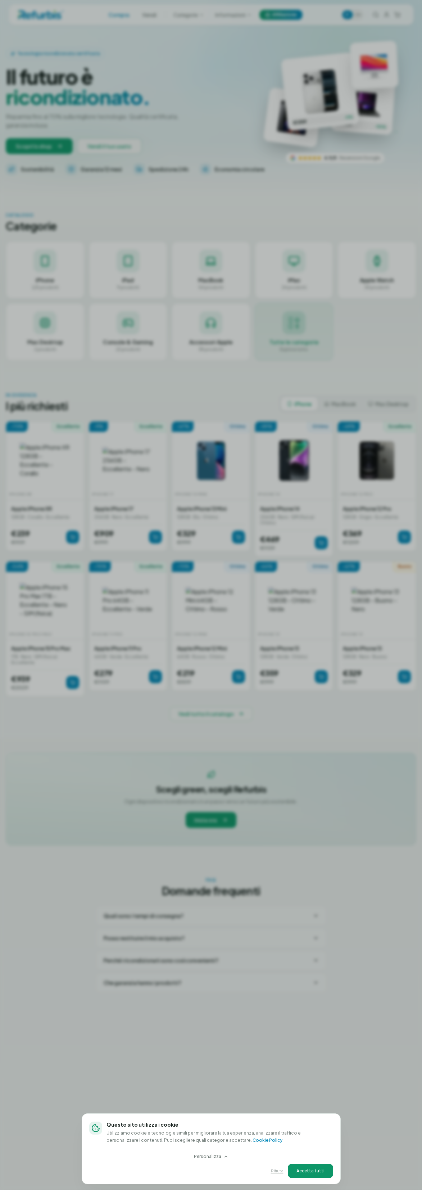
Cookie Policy (267, 1140)
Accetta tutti (310, 1170)
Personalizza (211, 1156)
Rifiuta (277, 1170)
